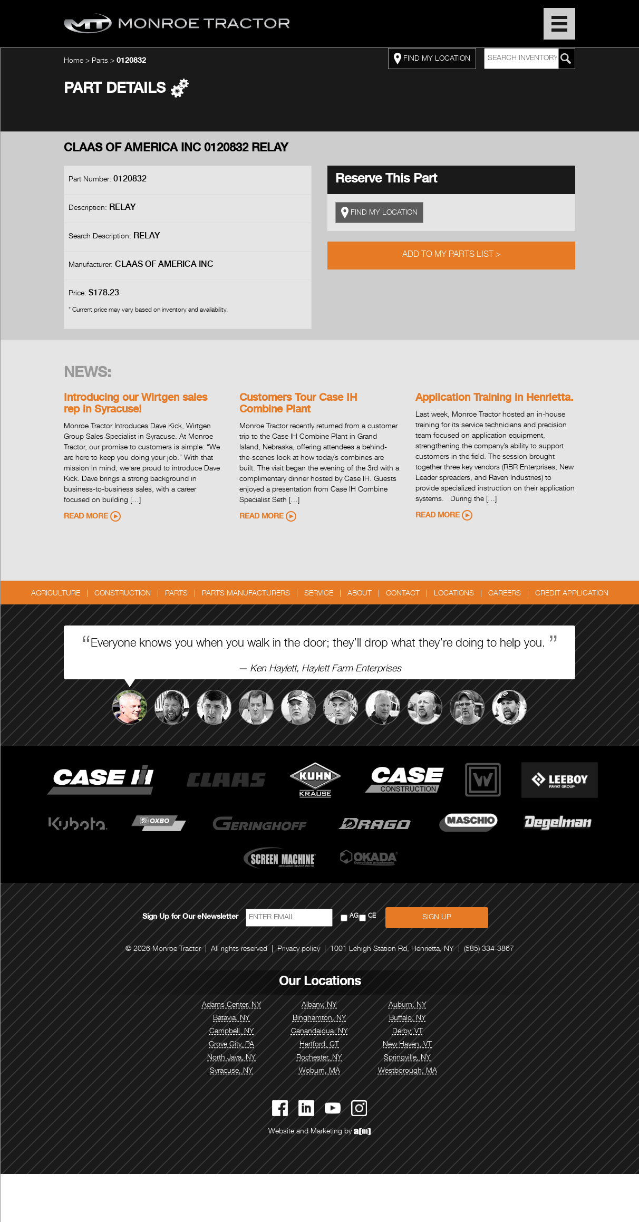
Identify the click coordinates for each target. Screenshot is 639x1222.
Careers (504, 594)
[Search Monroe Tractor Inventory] (565, 58)
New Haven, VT (407, 1044)
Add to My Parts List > (451, 255)
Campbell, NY (231, 1031)
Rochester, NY (319, 1058)
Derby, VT (407, 1031)
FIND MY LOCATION (432, 58)
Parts (100, 61)
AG (354, 916)
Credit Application (571, 594)
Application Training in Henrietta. (494, 398)
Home (73, 61)
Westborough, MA (407, 1071)
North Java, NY (231, 1058)
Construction (122, 594)
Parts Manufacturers (246, 594)
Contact (403, 594)
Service (318, 594)
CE (372, 916)
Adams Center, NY (232, 1005)
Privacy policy (298, 949)
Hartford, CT (319, 1044)
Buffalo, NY (407, 1018)
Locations (454, 594)
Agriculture (55, 594)
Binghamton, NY (319, 1018)
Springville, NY (407, 1058)
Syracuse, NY (231, 1071)
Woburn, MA (319, 1071)
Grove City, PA (231, 1044)
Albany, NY (319, 1005)
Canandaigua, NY (319, 1031)
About (359, 594)
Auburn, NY (408, 1005)
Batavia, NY (231, 1018)
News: (87, 374)
